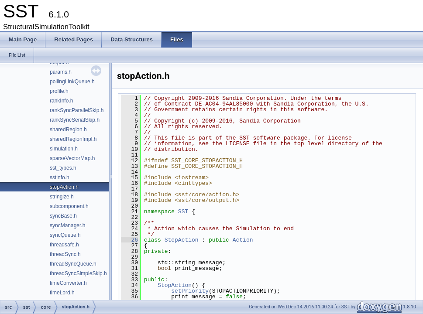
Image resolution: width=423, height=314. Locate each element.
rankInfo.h (61, 101)
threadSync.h (65, 254)
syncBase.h (63, 216)
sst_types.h (63, 168)
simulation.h (64, 149)
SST (183, 211)
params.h (61, 72)
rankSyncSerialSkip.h (75, 120)
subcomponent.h (69, 206)
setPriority (190, 291)
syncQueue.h (65, 235)
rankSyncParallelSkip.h (76, 110)
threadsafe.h (64, 245)
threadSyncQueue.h (73, 264)
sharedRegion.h (68, 129)
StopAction (182, 240)
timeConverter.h (68, 283)
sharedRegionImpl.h (73, 139)
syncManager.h (67, 225)
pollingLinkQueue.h (72, 81)
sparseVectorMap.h (72, 158)
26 (129, 240)
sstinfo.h (59, 177)
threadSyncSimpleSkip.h (78, 273)
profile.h (59, 91)
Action (243, 240)
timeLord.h (62, 293)
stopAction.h (64, 187)
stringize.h (62, 197)
